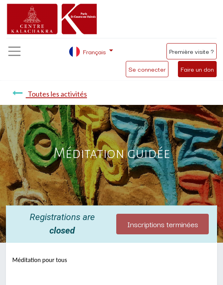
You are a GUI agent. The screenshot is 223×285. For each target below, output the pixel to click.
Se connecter (147, 69)
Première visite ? (191, 51)
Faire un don (197, 69)
